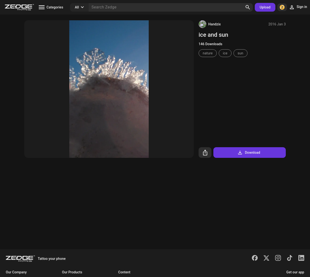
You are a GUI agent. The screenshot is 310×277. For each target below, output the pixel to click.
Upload (265, 7)
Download (248, 152)
